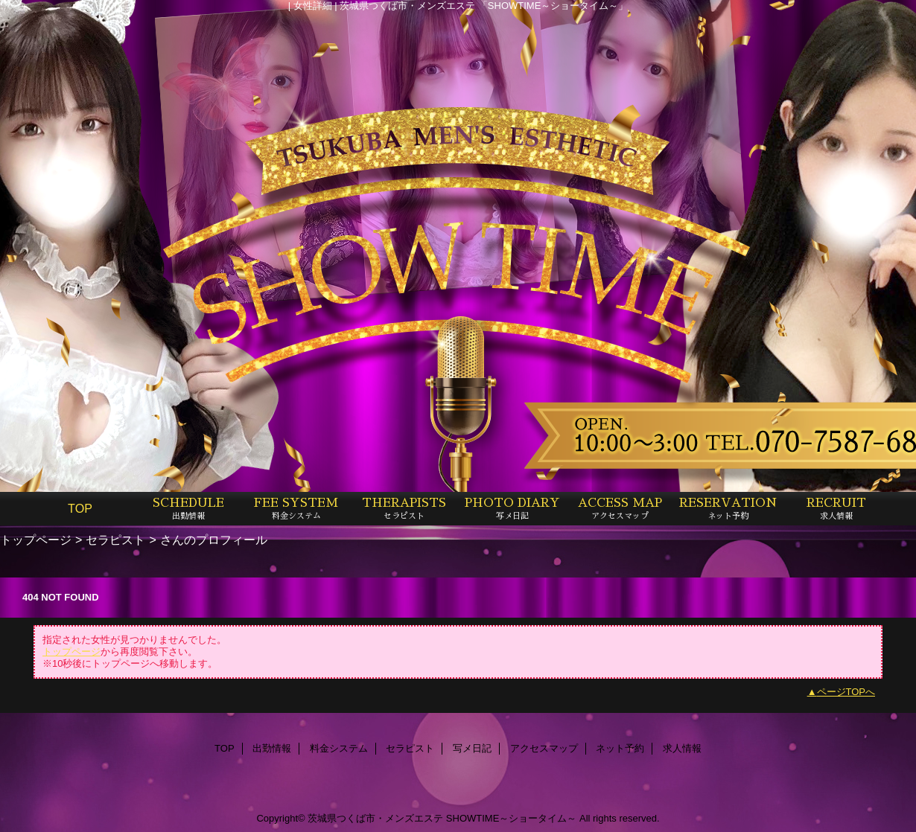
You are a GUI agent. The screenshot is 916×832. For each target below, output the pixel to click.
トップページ (35, 539)
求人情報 (682, 748)
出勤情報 (271, 748)
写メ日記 (472, 748)
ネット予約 (620, 748)
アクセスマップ (544, 748)
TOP (80, 508)
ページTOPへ (846, 691)
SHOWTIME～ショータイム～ (511, 818)
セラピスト (115, 539)
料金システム (339, 748)
